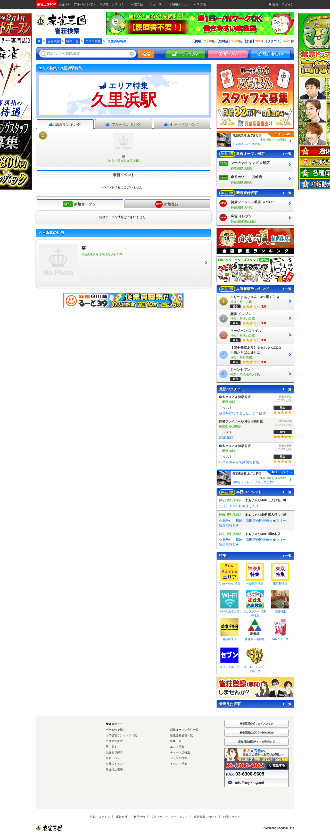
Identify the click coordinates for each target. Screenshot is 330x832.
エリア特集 (93, 41)
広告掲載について (205, 816)
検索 (146, 54)
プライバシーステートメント (169, 816)
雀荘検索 (53, 41)
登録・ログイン (100, 816)
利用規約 (139, 816)
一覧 (286, 154)
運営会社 (121, 816)
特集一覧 (72, 41)
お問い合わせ (231, 816)
